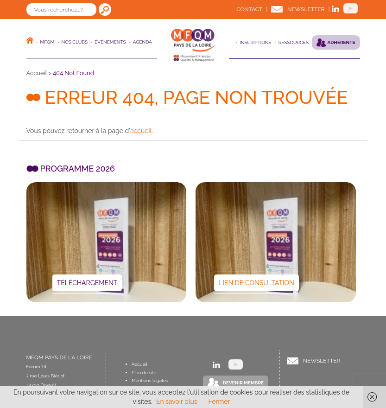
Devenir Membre (243, 382)
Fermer (219, 401)
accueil (141, 130)
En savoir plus (176, 401)
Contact (249, 9)
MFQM (47, 42)
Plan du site (144, 372)
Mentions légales (150, 380)
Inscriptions (255, 42)
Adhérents (341, 42)
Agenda (142, 42)
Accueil (36, 73)
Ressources (293, 42)
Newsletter (305, 9)
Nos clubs (74, 42)
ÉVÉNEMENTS (110, 42)
